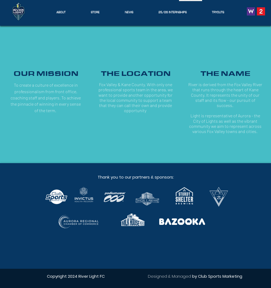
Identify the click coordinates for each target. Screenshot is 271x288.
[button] (61, 12)
